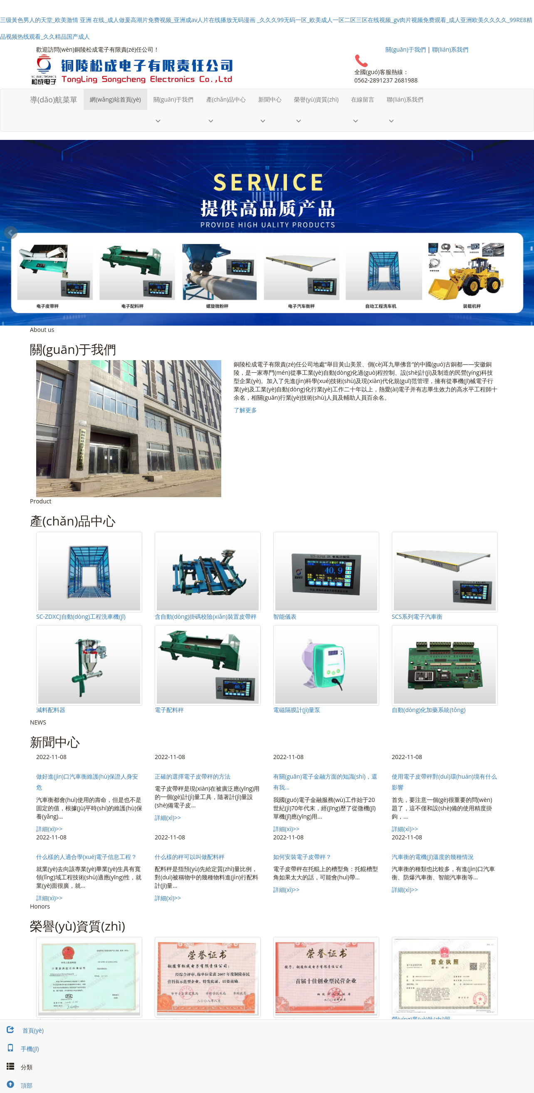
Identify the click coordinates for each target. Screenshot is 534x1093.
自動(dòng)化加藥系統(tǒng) (428, 710)
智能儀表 (285, 616)
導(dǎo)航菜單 (53, 100)
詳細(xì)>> (49, 829)
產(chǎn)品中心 (226, 99)
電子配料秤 (169, 710)
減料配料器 (50, 710)
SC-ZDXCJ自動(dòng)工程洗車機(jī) (81, 616)
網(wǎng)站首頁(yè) (115, 99)
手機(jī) (19, 1049)
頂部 (16, 1085)
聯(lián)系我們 (450, 49)
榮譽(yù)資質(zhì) (316, 99)
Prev (10, 232)
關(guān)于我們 (406, 49)
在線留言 (362, 99)
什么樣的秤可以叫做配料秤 (190, 857)
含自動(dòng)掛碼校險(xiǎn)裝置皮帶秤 (206, 616)
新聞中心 (270, 99)
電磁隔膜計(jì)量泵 (296, 710)
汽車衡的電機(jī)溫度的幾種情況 (433, 857)
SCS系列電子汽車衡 (417, 616)
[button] (173, 120)
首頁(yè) (22, 1030)
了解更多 (245, 410)
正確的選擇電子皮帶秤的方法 (192, 776)
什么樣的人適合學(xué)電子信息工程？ (86, 857)
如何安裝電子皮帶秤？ (302, 857)
